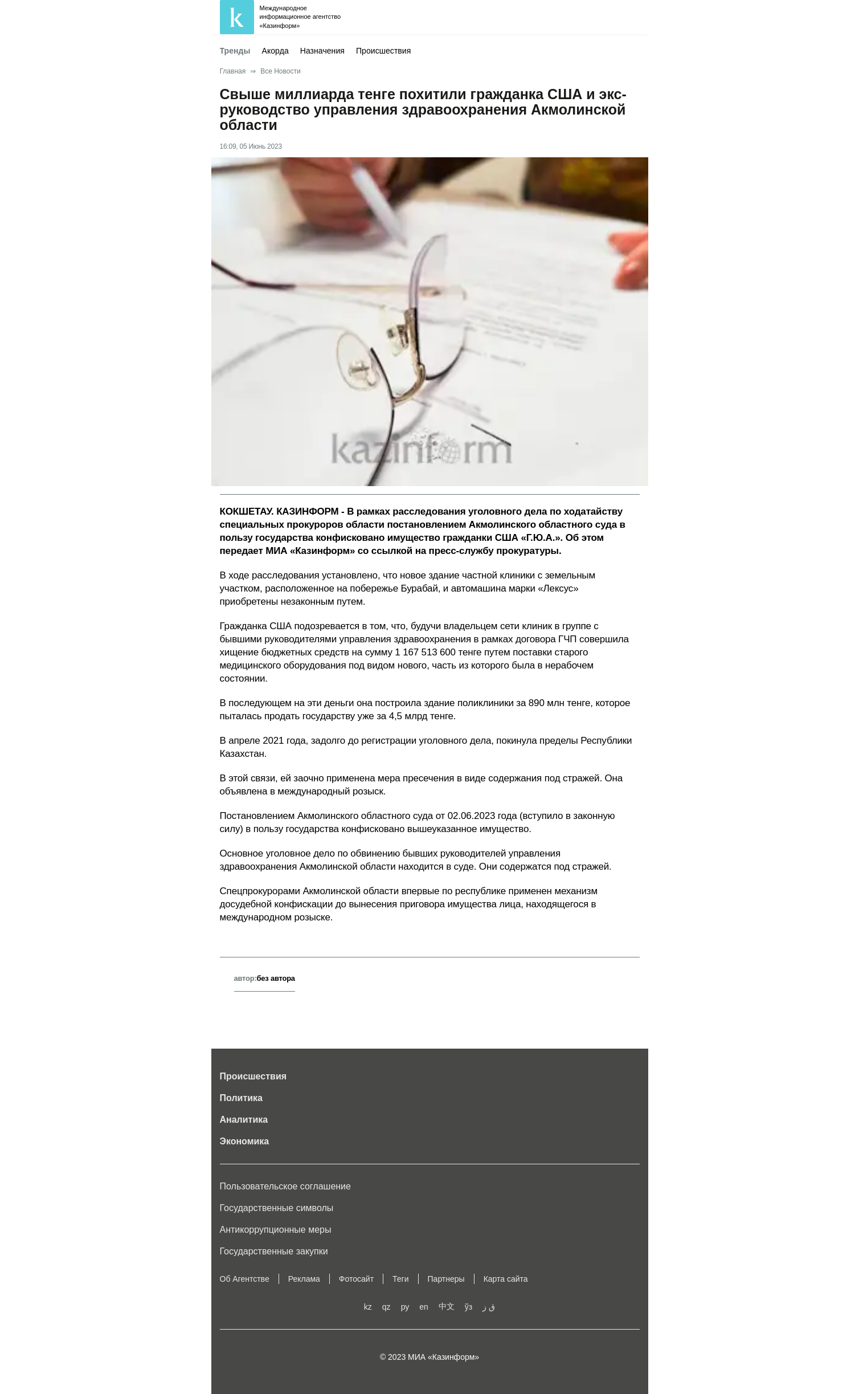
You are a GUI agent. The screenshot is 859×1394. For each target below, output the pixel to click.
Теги (400, 1278)
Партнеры (446, 1278)
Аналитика (244, 1119)
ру (405, 1306)
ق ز (488, 1306)
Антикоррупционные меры (276, 1229)
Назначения (322, 50)
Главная (233, 71)
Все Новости (280, 71)
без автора (276, 978)
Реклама (304, 1278)
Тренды (235, 50)
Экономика (244, 1141)
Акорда (275, 50)
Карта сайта (506, 1278)
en (423, 1306)
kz (368, 1306)
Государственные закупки (274, 1251)
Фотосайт (356, 1278)
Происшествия (383, 50)
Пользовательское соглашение (285, 1186)
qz (386, 1306)
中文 (447, 1306)
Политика (241, 1098)
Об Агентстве (244, 1278)
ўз (468, 1306)
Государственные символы (277, 1208)
